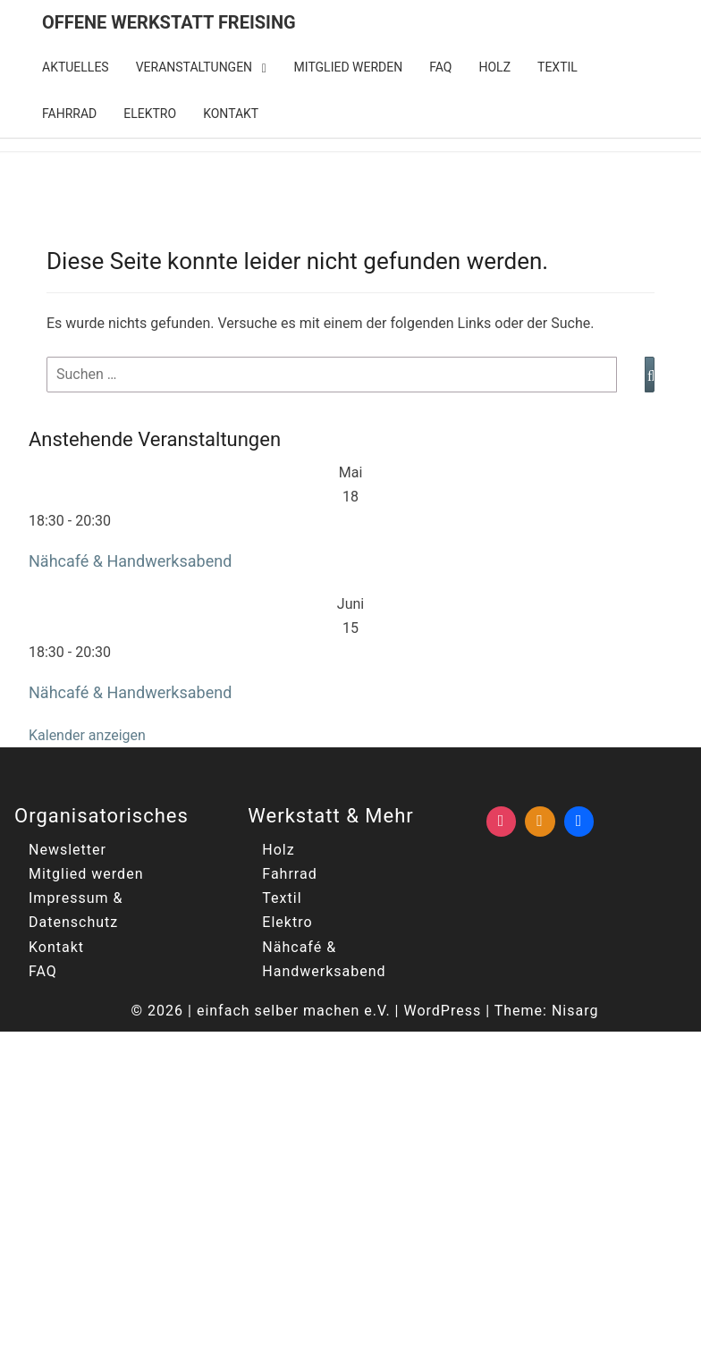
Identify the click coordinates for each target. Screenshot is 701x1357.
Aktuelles (75, 67)
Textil (557, 67)
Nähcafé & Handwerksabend (130, 561)
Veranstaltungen (194, 67)
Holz (495, 67)
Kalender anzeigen (87, 735)
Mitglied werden (348, 67)
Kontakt (230, 113)
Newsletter (67, 849)
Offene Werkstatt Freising (169, 22)
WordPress (442, 1010)
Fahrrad (69, 113)
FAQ (440, 67)
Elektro (149, 113)
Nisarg (575, 1010)
